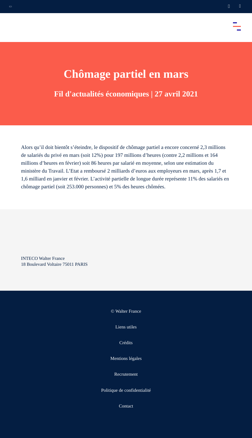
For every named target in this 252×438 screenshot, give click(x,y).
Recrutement (126, 374)
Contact (126, 406)
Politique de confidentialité (126, 390)
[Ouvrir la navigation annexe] (10, 6)
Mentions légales (125, 358)
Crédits (126, 343)
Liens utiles (126, 327)
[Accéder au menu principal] (236, 26)
